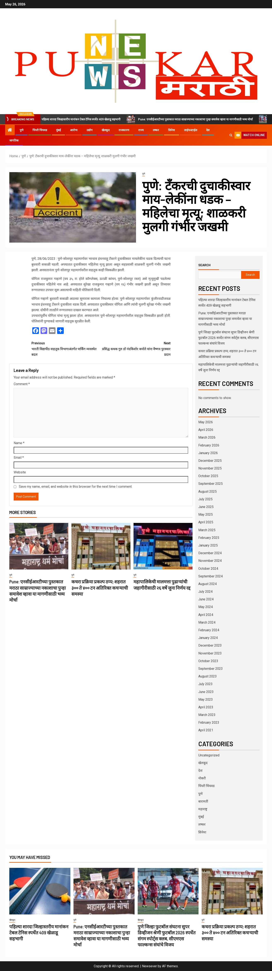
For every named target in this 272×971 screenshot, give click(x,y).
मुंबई (58, 130)
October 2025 (208, 476)
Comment (22, 384)
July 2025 (205, 499)
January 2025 (208, 545)
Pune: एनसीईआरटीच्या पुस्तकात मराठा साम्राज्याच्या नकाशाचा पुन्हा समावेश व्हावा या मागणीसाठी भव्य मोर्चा (195, 119)
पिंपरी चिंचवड (39, 130)
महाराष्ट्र (202, 809)
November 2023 (210, 653)
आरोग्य (73, 130)
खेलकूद (106, 130)
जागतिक (14, 140)
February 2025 (208, 538)
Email (19, 458)
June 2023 (206, 692)
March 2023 (206, 715)
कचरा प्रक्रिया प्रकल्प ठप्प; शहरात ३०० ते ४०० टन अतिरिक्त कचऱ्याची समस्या (99, 587)
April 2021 (205, 730)
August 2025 (207, 491)
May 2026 (205, 422)
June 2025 (206, 507)
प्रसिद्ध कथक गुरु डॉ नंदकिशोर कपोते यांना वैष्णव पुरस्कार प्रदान (136, 348)
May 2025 (205, 514)
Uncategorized (208, 755)
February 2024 (208, 630)
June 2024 (206, 599)
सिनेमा (171, 130)
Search (204, 265)
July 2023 (205, 684)
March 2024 (206, 622)
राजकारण (124, 130)
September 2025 (210, 484)
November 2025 (210, 468)
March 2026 (206, 437)
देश (208, 130)
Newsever (149, 966)
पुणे (21, 130)
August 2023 (207, 676)
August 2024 (207, 584)
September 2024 (210, 576)
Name (19, 443)
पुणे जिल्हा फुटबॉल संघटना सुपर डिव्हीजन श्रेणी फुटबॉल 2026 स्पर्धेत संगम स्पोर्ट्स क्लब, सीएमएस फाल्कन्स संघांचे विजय (228, 337)
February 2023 (208, 722)
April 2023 (205, 707)
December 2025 (210, 461)
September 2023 (210, 669)
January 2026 (208, 453)
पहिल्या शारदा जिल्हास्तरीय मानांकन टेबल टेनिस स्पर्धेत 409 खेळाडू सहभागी (80, 119)
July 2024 (205, 592)
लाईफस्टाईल (190, 130)
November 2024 (210, 561)
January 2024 (208, 638)
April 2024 (205, 615)
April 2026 (205, 430)
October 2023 (208, 661)
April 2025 (205, 522)
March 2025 (206, 530)
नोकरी (202, 778)
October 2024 (208, 569)
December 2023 (210, 645)
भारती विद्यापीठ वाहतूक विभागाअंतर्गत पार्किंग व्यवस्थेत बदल (66, 348)
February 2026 (208, 445)
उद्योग (90, 130)
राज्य (141, 130)
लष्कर (156, 130)
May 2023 (205, 699)
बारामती (203, 801)
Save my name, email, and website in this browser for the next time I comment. (75, 487)
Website (20, 472)
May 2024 (205, 607)
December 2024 (210, 553)
